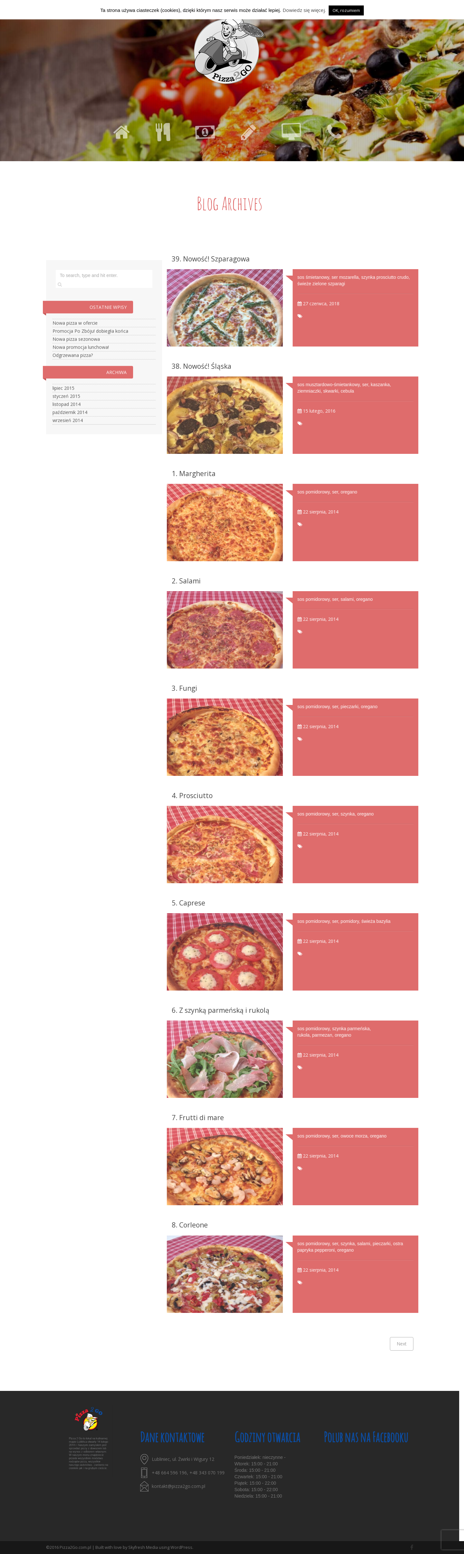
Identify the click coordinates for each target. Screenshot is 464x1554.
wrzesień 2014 (68, 437)
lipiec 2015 (63, 404)
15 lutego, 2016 (335, 411)
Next (402, 1344)
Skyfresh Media (143, 1547)
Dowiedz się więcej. (304, 10)
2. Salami (186, 580)
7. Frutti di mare (198, 1117)
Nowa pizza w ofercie (75, 339)
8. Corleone (190, 1224)
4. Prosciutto (192, 795)
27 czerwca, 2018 (337, 303)
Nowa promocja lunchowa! (81, 363)
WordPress (181, 1547)
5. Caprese (188, 902)
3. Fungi (184, 688)
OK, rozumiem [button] (346, 10)
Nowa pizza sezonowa (76, 355)
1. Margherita (194, 473)
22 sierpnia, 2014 (336, 512)
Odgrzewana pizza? (73, 371)
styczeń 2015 (66, 412)
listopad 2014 (67, 420)
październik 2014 (70, 428)
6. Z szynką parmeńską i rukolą (220, 1010)
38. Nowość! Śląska (201, 366)
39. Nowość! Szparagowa (211, 258)
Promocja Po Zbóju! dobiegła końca (90, 347)
